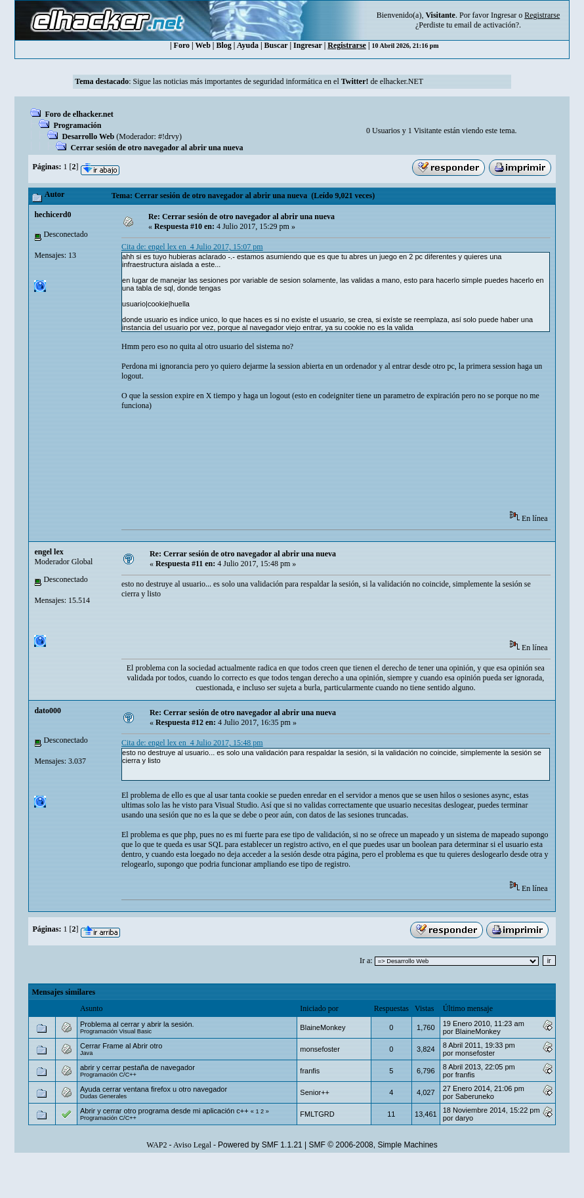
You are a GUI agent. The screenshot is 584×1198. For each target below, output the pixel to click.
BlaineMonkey (322, 1027)
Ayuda (248, 45)
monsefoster (320, 1049)
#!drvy (168, 136)
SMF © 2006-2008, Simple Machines (373, 1144)
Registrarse (346, 45)
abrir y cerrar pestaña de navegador (137, 1067)
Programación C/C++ (108, 1074)
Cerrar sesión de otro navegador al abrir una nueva (156, 147)
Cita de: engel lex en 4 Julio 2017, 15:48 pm (192, 742)
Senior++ (314, 1092)
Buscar (276, 45)
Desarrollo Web (88, 136)
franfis (310, 1071)
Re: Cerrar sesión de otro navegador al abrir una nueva (241, 216)
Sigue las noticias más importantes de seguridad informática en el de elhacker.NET (278, 81)
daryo (464, 1118)
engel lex (48, 551)
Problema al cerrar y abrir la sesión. (137, 1024)
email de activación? (486, 25)
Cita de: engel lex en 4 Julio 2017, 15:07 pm (192, 246)
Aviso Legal (192, 1144)
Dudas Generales (103, 1096)
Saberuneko (474, 1096)
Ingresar (503, 15)
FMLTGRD (317, 1114)
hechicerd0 (52, 214)
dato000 (47, 710)
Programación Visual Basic (116, 1031)
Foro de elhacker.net (79, 114)
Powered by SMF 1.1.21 (260, 1144)
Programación (77, 125)
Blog (224, 45)
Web (203, 45)
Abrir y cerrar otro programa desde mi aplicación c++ (164, 1111)
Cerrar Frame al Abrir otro (121, 1046)
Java (86, 1053)
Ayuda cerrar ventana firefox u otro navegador (153, 1089)
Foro (182, 45)
